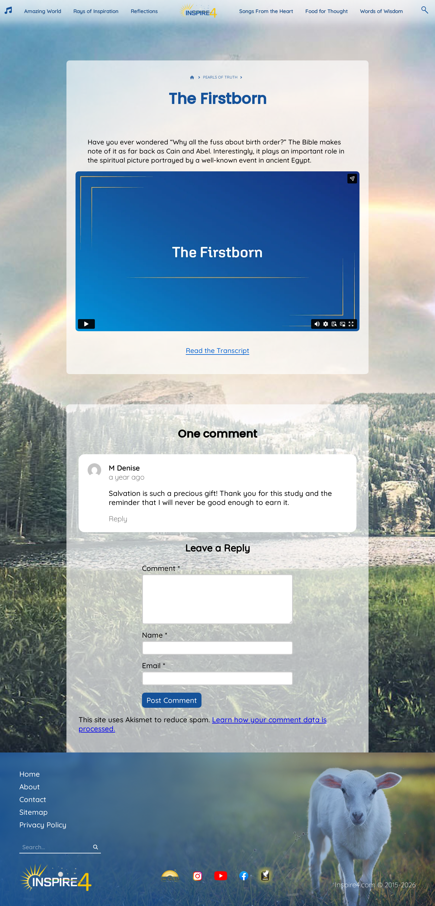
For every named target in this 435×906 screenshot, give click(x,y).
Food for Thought (326, 11)
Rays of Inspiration (95, 11)
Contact (32, 799)
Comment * (161, 568)
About (29, 786)
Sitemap (33, 812)
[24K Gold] (170, 876)
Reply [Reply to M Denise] (118, 518)
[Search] (95, 847)
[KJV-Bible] (265, 876)
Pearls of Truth (220, 77)
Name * (154, 634)
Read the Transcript (217, 350)
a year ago (126, 476)
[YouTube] (220, 876)
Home (29, 773)
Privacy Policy (42, 824)
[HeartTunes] (8, 12)
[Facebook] (243, 876)
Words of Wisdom (381, 11)
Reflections (144, 11)
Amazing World (42, 11)
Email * (153, 665)
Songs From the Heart (266, 11)
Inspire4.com (355, 884)
